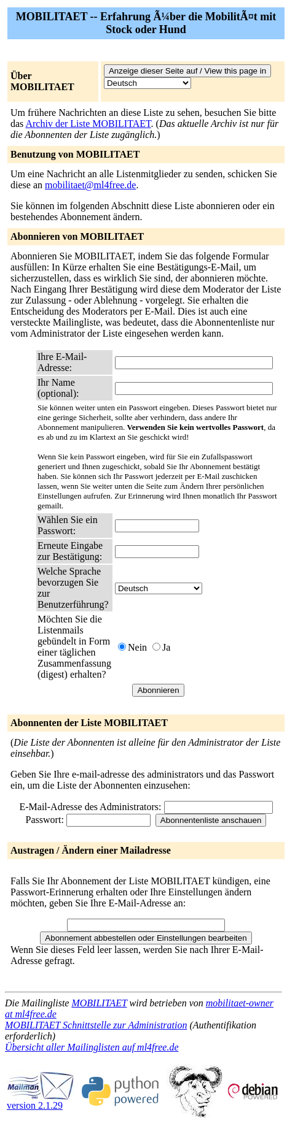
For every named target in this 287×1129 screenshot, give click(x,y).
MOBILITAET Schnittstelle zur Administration (96, 1025)
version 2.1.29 (40, 1101)
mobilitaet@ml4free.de (90, 185)
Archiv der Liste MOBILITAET (88, 123)
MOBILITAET (99, 1003)
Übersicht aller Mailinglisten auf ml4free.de (91, 1047)
